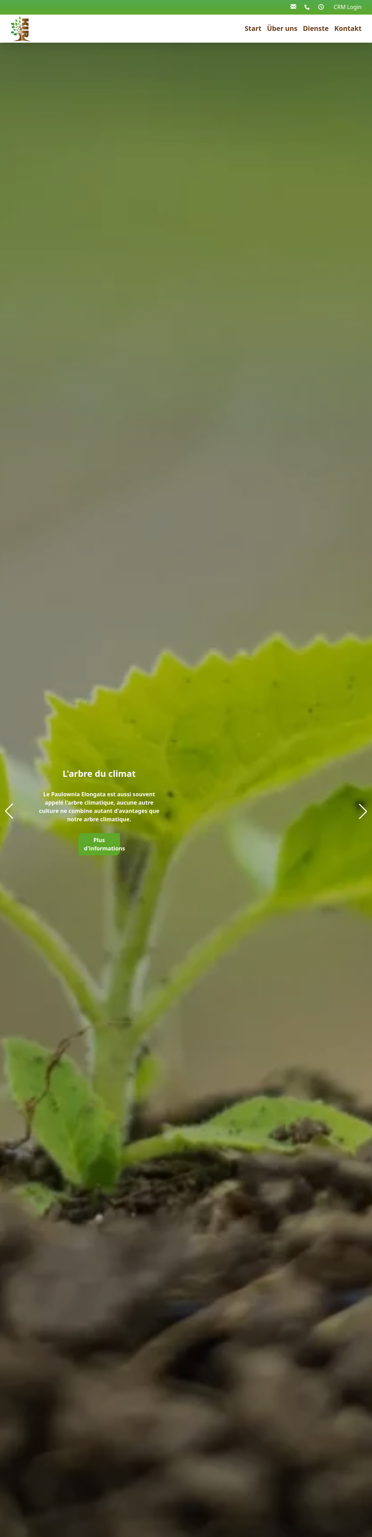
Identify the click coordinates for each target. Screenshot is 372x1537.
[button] (363, 811)
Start (253, 28)
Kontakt (348, 28)
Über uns (282, 28)
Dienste (316, 28)
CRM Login (348, 7)
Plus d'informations (102, 844)
